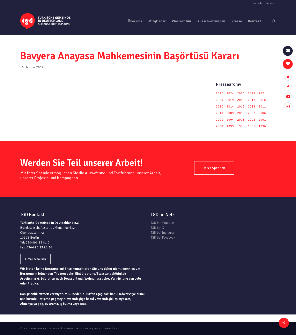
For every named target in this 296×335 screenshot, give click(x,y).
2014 (230, 106)
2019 (230, 100)
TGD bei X (157, 228)
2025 (219, 93)
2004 (230, 120)
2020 (219, 100)
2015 (219, 106)
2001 (262, 120)
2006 (262, 113)
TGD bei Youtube (162, 223)
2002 (251, 120)
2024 (230, 93)
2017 (251, 100)
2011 (262, 106)
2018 (241, 100)
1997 (251, 126)
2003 (241, 120)
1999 (230, 126)
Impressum (95, 328)
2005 (219, 120)
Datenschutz (110, 328)
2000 (219, 126)
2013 (241, 106)
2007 (251, 113)
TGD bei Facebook (163, 238)
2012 (251, 106)
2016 (262, 100)
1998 (241, 126)
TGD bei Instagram (163, 233)
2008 (241, 113)
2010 (219, 113)
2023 (241, 93)
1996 (262, 126)
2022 (251, 93)
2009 (230, 113)
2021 (262, 93)
